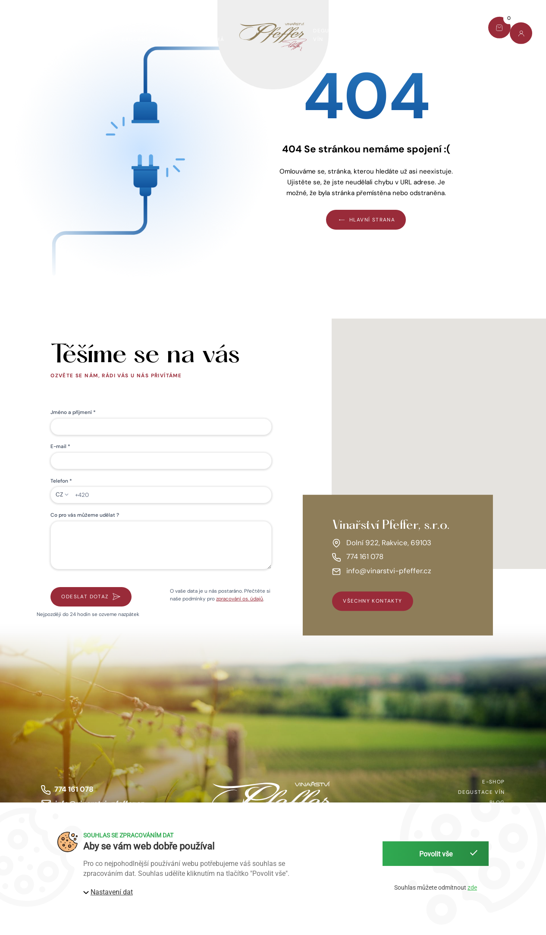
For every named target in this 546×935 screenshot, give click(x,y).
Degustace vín (330, 35)
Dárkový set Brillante (142, 35)
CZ (59, 494)
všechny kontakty (372, 601)
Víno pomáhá (211, 35)
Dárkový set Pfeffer (70, 35)
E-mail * (60, 446)
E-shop (22, 35)
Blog (414, 30)
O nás (378, 35)
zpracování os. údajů (239, 598)
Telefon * (61, 480)
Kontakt (452, 30)
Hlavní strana (366, 219)
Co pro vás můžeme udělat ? (84, 515)
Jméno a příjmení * (73, 412)
